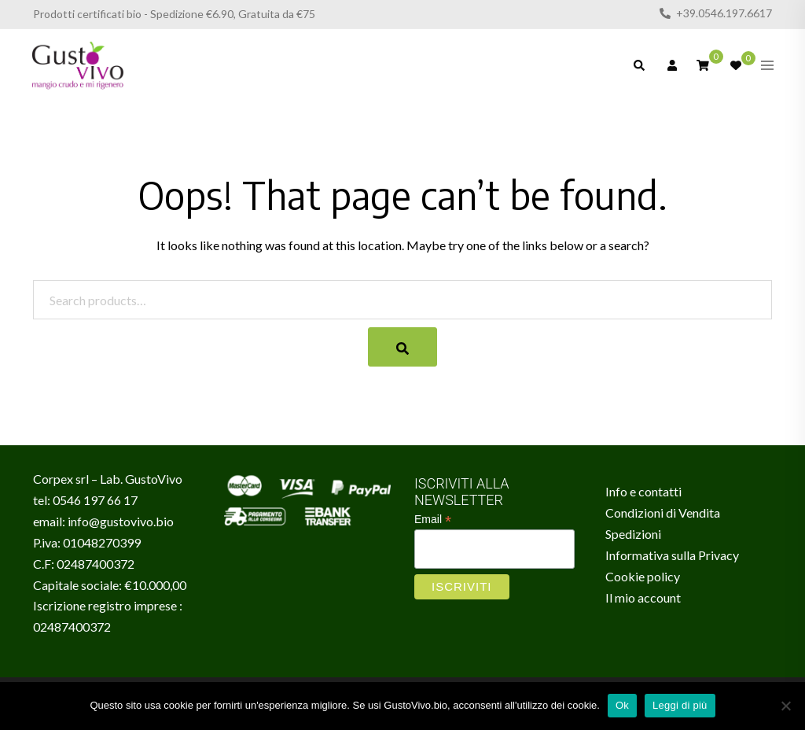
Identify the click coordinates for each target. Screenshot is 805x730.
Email (432, 519)
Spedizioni (633, 533)
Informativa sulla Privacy (672, 555)
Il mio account (643, 597)
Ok (622, 705)
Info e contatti (643, 491)
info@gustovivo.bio (121, 521)
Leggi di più (680, 705)
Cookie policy (642, 576)
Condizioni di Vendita (662, 512)
